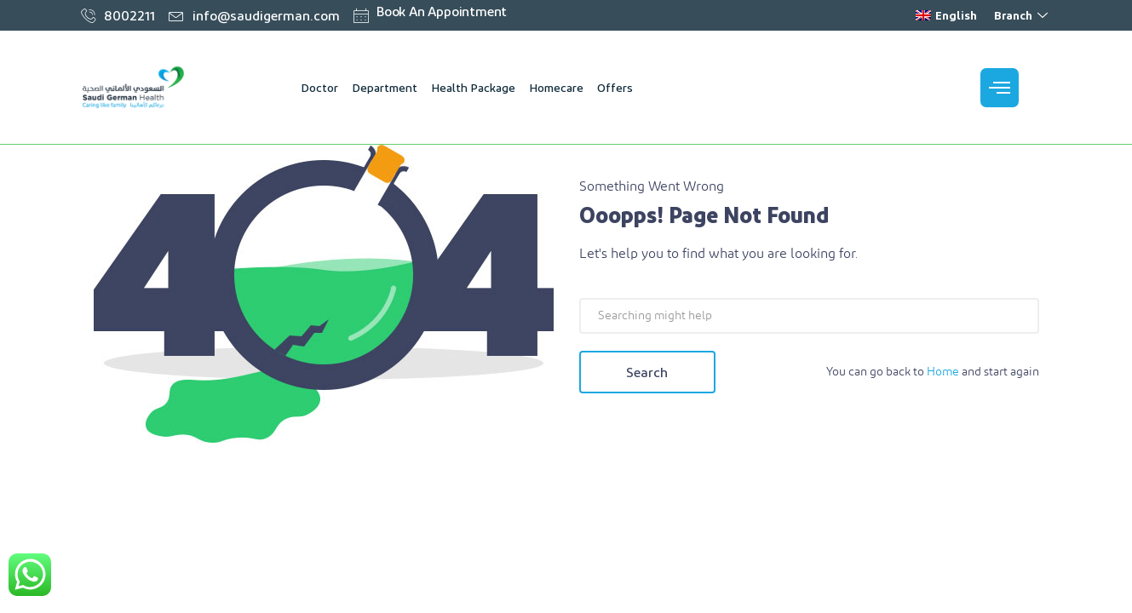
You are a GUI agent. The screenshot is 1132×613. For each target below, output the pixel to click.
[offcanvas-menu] (999, 87)
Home (943, 372)
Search (647, 372)
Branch (1023, 15)
